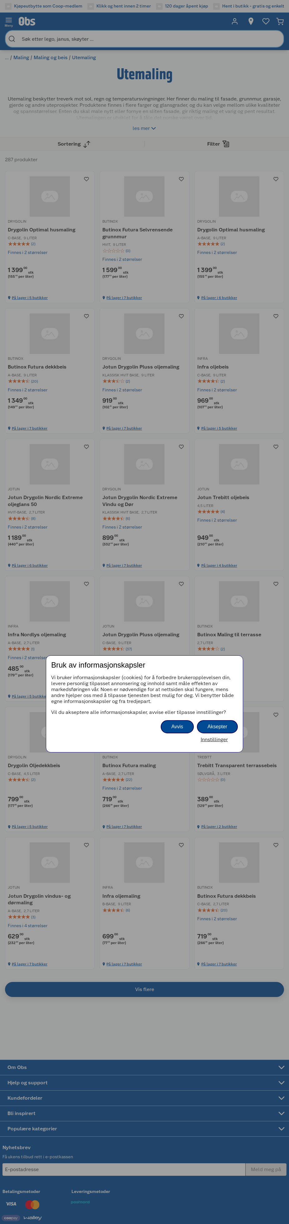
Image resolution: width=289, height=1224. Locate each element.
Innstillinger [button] (214, 739)
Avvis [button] (177, 726)
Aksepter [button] (217, 726)
